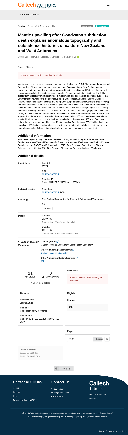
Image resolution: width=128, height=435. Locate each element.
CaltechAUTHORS (29, 14)
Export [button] (99, 339)
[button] (87, 307)
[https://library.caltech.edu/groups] (58, 242)
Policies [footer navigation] (16, 392)
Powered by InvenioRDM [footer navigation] (24, 400)
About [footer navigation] (16, 388)
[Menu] (108, 5)
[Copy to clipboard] (107, 339)
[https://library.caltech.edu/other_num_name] (74, 250)
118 (42, 261)
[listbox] (34, 67)
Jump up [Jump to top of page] (62, 368)
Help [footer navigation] (15, 396)
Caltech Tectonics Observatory (55, 253)
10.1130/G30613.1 (50, 174)
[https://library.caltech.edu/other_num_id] (77, 258)
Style (20, 67)
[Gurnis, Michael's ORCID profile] (77, 57)
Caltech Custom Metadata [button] (28, 243)
